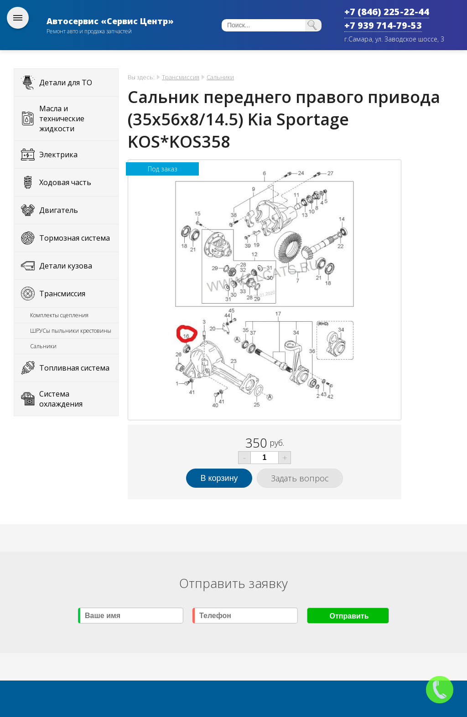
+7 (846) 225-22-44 (386, 11)
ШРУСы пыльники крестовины (70, 331)
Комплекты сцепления (59, 315)
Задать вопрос (300, 478)
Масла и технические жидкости (61, 118)
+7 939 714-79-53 (383, 25)
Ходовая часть (65, 182)
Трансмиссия (62, 294)
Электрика (58, 155)
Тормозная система (74, 238)
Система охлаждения (61, 399)
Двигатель (58, 210)
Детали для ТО (65, 82)
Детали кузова (65, 266)
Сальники (43, 346)
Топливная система (74, 368)
